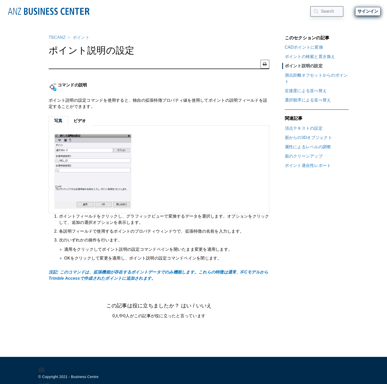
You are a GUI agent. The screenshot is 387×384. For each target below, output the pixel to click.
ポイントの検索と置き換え (310, 56)
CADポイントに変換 (304, 47)
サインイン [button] (368, 11)
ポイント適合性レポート (308, 165)
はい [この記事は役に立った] (186, 305)
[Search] (326, 11)
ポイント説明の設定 (304, 66)
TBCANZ (57, 37)
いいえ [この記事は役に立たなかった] (204, 305)
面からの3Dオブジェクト (308, 137)
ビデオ (79, 121)
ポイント (81, 37)
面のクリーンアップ (304, 156)
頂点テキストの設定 (304, 128)
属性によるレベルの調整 (308, 147)
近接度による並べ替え (306, 90)
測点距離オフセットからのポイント (316, 78)
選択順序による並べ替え (308, 100)
